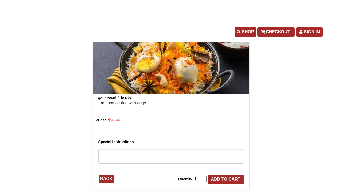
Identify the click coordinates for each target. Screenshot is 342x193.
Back (106, 178)
